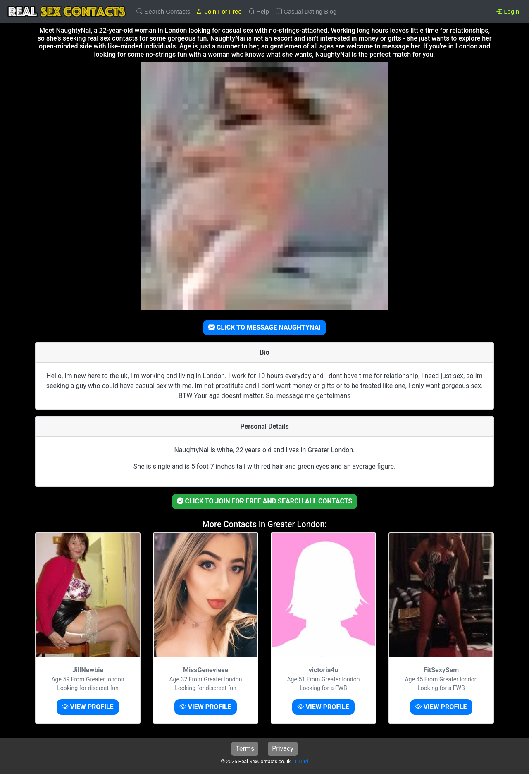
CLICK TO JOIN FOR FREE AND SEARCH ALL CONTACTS (265, 501)
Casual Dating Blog (306, 11)
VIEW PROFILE (87, 707)
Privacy (282, 748)
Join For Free (219, 11)
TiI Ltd (301, 761)
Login (507, 11)
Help (258, 11)
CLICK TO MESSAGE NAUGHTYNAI (264, 327)
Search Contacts (163, 11)
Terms (245, 748)
